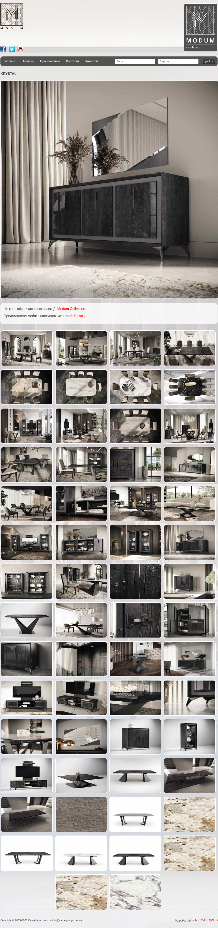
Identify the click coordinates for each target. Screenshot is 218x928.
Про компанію (50, 61)
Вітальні (80, 316)
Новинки (28, 61)
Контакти (72, 61)
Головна (9, 61)
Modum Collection (71, 309)
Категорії (91, 61)
